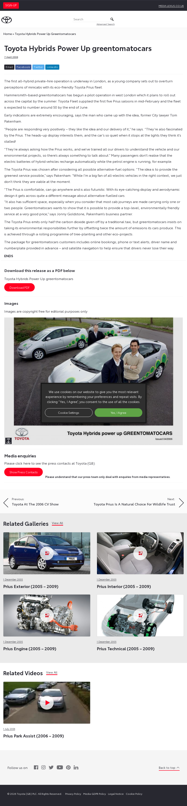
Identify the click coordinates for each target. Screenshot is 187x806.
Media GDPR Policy (94, 793)
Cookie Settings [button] (68, 412)
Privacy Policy (73, 793)
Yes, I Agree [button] (118, 412)
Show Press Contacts (24, 472)
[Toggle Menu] (181, 19)
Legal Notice (116, 793)
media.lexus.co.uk (171, 5)
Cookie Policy (134, 793)
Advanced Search (106, 24)
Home (7, 34)
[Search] (93, 19)
